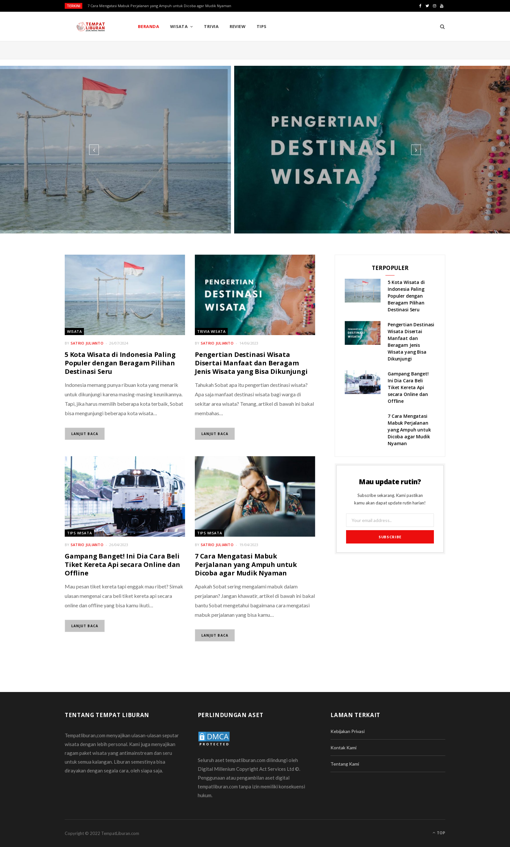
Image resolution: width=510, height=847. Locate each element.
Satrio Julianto (87, 343)
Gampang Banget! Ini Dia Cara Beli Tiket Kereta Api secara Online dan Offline (122, 564)
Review (238, 26)
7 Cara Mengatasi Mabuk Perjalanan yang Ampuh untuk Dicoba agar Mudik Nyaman (159, 6)
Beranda (148, 26)
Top (439, 833)
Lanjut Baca (84, 433)
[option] (255, 149)
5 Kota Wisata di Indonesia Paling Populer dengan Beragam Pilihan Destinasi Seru (120, 363)
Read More (255, 178)
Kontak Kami (343, 747)
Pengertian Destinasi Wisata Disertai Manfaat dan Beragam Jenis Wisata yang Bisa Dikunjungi (251, 363)
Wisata (179, 26)
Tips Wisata (79, 532)
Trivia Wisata (211, 331)
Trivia (211, 26)
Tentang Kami (344, 764)
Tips (262, 26)
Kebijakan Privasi (347, 731)
